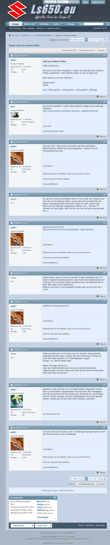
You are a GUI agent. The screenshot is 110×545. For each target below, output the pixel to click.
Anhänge (70, 24)
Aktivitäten (44, 24)
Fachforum (25, 35)
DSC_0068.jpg (50, 90)
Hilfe (85, 2)
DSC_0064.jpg (77, 90)
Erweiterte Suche (100, 28)
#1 (104, 55)
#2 (104, 102)
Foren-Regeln (42, 517)
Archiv (81, 525)
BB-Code (40, 501)
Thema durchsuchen (86, 50)
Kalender (31, 28)
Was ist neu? (30, 24)
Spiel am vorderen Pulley (28, 45)
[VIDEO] (40, 510)
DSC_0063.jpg (63, 90)
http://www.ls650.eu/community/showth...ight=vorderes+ (69, 229)
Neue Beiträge (15, 28)
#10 (103, 427)
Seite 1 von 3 (78, 39)
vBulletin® (53, 537)
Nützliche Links (53, 28)
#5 (104, 223)
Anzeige (100, 50)
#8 (104, 349)
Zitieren (101, 97)
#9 (104, 385)
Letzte (102, 40)
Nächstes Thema (66, 490)
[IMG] (39, 507)
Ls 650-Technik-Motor (43, 35)
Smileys (40, 504)
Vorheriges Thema (50, 490)
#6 (104, 273)
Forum (15, 24)
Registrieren (98, 2)
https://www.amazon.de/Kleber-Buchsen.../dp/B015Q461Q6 (70, 111)
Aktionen (39, 28)
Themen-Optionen (68, 50)
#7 (104, 301)
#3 (104, 142)
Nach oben (102, 484)
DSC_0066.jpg (90, 90)
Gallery (57, 24)
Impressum (90, 525)
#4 (104, 194)
